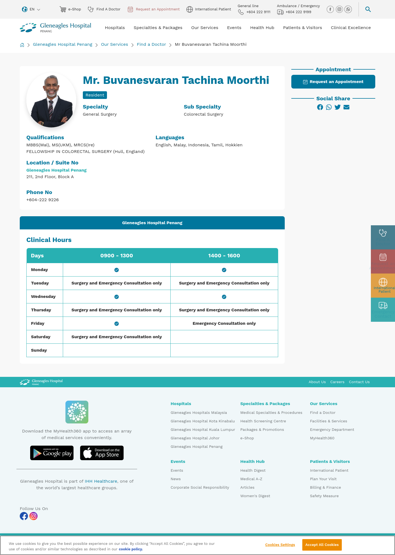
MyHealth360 (322, 438)
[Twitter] (337, 107)
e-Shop (247, 438)
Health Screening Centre (263, 421)
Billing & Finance (325, 487)
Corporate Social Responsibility (200, 487)
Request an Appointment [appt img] (153, 9)
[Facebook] (320, 107)
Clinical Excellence (351, 27)
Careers (337, 382)
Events (177, 470)
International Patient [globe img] (208, 9)
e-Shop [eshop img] (70, 9)
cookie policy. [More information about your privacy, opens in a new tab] (131, 551)
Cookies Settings (280, 547)
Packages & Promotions (262, 429)
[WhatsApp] (329, 107)
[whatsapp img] (348, 9)
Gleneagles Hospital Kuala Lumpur (203, 429)
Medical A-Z (251, 479)
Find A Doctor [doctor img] (104, 9)
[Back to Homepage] (22, 45)
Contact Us (359, 382)
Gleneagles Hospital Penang (62, 44)
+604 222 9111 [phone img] (254, 12)
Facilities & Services (328, 421)
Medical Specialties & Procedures (271, 412)
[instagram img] (339, 9)
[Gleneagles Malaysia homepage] (55, 28)
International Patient (329, 470)
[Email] (346, 107)
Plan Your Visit (323, 479)
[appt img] (383, 261)
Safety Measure (324, 496)
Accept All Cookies (321, 547)
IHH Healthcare (101, 481)
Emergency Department (332, 429)
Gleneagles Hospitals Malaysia (199, 412)
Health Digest (253, 470)
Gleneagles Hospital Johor (195, 438)
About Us (317, 382)
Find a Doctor (151, 44)
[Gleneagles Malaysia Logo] (41, 382)
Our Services (114, 44)
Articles (247, 487)
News (176, 479)
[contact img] (383, 310)
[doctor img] (383, 237)
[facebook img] (330, 9)
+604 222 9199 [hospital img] (294, 12)
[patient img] (383, 286)
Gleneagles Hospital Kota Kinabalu (203, 421)
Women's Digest (255, 496)
